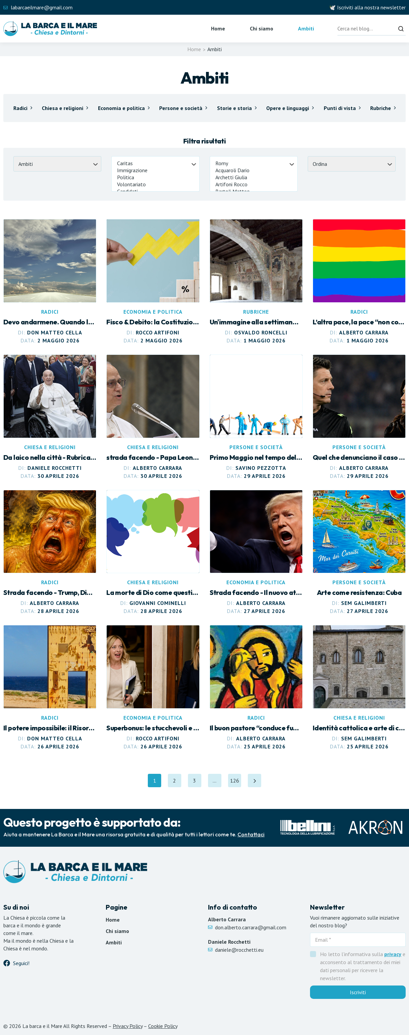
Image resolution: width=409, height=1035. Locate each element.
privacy (392, 954)
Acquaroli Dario (254, 170)
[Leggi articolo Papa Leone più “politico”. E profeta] (152, 417)
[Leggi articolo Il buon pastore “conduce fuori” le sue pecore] (256, 687)
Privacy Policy (127, 1026)
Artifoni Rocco (254, 184)
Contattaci (251, 834)
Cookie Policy (162, 1026)
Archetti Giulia (254, 177)
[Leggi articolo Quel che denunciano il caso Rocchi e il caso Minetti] (359, 417)
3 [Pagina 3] (197, 782)
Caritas (155, 163)
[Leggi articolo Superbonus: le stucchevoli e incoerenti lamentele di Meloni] (152, 687)
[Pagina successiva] (255, 780)
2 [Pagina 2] (177, 782)
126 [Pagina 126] (235, 782)
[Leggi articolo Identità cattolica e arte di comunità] (359, 687)
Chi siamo (261, 28)
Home (218, 28)
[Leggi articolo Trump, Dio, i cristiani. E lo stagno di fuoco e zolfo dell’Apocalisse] (49, 552)
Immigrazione (155, 170)
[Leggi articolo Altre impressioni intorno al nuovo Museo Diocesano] (256, 281)
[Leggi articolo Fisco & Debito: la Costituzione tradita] (152, 281)
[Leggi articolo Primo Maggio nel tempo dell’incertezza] (256, 417)
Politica (155, 177)
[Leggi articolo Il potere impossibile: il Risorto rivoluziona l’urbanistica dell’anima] (49, 687)
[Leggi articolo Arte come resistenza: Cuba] (359, 552)
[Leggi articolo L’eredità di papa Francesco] (49, 417)
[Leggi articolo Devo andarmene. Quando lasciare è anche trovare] (49, 281)
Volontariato (155, 184)
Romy (254, 163)
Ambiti (306, 28)
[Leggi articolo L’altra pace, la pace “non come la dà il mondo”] (359, 281)
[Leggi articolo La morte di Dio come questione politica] (152, 552)
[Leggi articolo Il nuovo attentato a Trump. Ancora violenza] (256, 552)
